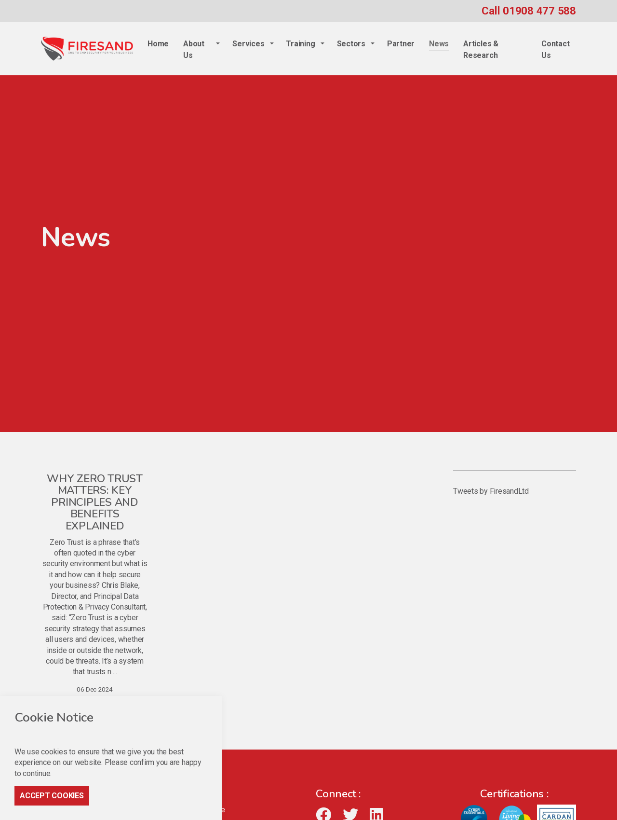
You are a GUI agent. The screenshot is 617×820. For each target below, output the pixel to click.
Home (158, 43)
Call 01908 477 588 (529, 10)
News (439, 43)
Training (300, 43)
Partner (401, 43)
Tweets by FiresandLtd (491, 491)
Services (248, 43)
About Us (193, 49)
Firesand (87, 49)
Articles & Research (480, 49)
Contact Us (555, 49)
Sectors (351, 43)
